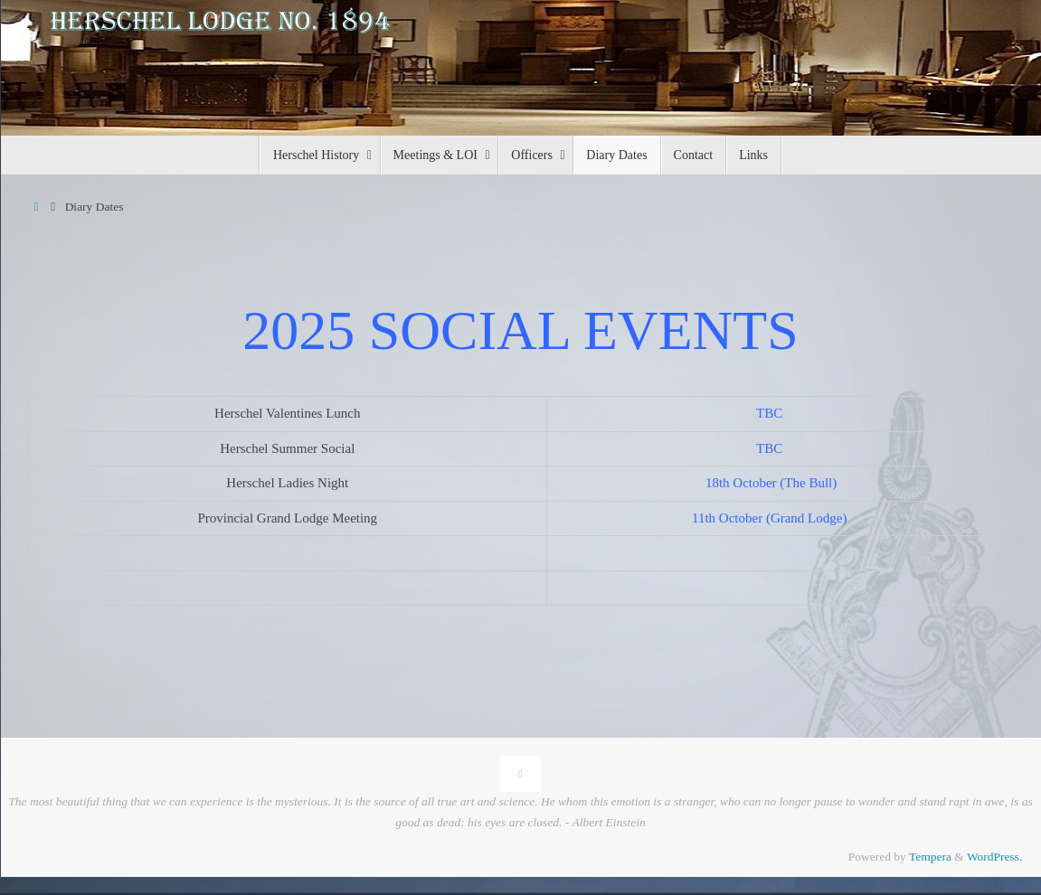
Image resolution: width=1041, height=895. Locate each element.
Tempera (930, 856)
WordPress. (995, 856)
